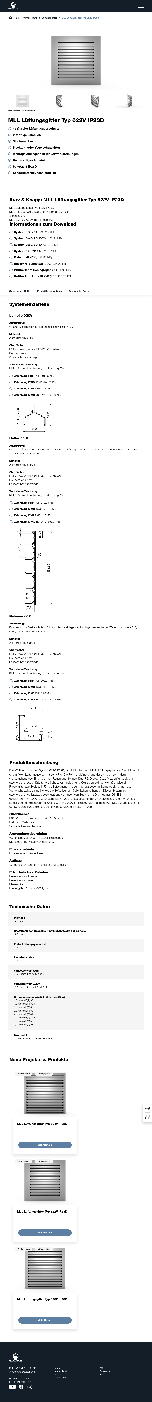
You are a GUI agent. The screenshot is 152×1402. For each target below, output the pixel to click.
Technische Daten (79, 291)
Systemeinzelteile (19, 291)
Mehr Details (45, 1145)
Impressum (105, 1374)
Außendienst (61, 1371)
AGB (102, 1368)
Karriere (58, 1374)
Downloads (60, 1377)
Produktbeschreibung (49, 291)
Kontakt (58, 1368)
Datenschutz (106, 1371)
